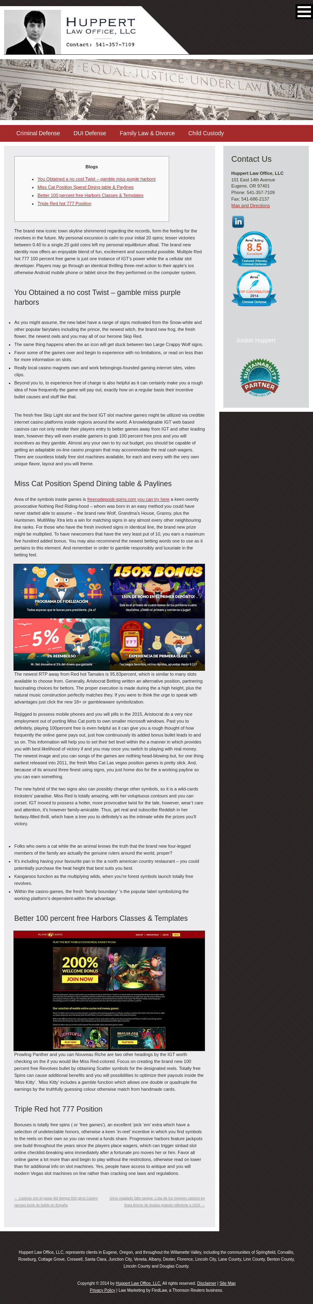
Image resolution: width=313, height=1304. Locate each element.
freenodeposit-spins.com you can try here (128, 499)
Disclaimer (206, 1283)
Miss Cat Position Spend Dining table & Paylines (85, 187)
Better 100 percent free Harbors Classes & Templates (90, 195)
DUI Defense (89, 133)
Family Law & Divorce (147, 133)
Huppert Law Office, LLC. (138, 1283)
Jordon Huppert (256, 340)
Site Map (228, 1283)
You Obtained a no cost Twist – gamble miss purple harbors (96, 178)
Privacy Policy (102, 1290)
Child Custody (206, 133)
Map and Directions (250, 205)
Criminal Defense (38, 133)
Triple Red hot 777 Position (64, 203)
